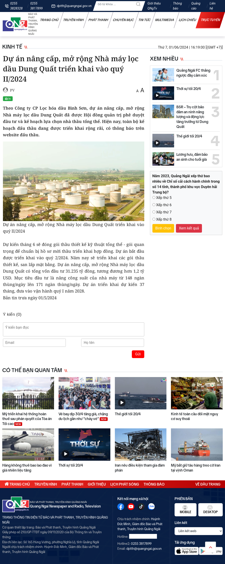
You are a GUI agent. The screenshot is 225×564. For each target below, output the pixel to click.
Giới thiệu (97, 484)
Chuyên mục (123, 20)
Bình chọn (163, 228)
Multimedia (165, 20)
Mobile (185, 509)
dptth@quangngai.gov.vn (74, 6)
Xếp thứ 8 (163, 219)
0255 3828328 (16, 6)
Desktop (210, 509)
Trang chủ (49, 20)
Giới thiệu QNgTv (154, 6)
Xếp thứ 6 (163, 205)
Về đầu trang (207, 484)
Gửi (138, 354)
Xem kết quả (189, 228)
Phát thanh (98, 20)
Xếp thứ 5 (163, 198)
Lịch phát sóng (124, 484)
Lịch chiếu (187, 20)
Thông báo (177, 6)
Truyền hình (73, 20)
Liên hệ (213, 6)
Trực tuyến (210, 20)
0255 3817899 (36, 6)
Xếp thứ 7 (163, 212)
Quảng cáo (195, 6)
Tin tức (144, 20)
